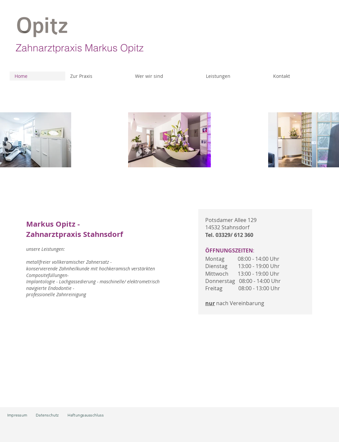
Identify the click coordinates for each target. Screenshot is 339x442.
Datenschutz (47, 415)
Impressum (17, 415)
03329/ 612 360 (234, 235)
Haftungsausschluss (86, 415)
